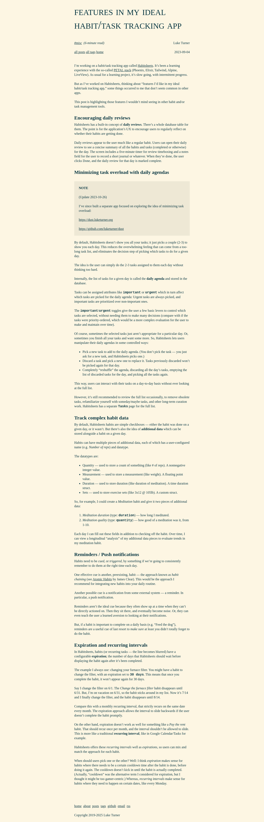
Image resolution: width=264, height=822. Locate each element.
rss (128, 806)
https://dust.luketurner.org (96, 219)
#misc (78, 43)
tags (103, 806)
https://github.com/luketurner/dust (101, 229)
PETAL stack (122, 70)
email (121, 806)
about (87, 806)
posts (95, 806)
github (112, 806)
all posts (79, 52)
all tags (90, 52)
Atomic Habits (102, 579)
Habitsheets (145, 65)
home (100, 52)
